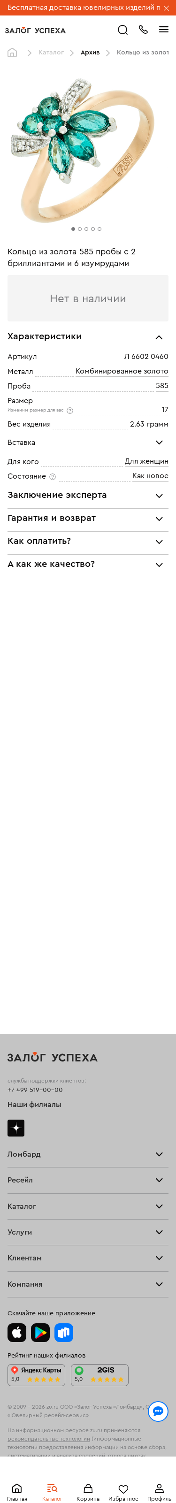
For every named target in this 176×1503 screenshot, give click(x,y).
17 (165, 409)
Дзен (16, 1128)
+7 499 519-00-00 (35, 1090)
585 (162, 385)
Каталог (51, 52)
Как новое (150, 476)
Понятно (88, 1480)
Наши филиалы (34, 1104)
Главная (15, 53)
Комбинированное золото (122, 371)
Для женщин (146, 461)
